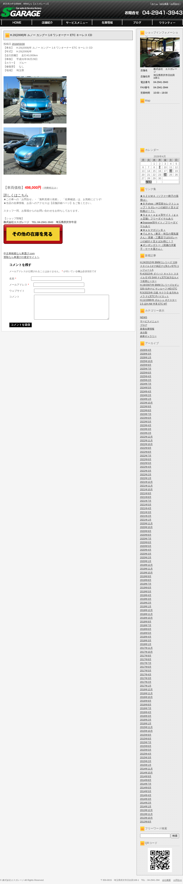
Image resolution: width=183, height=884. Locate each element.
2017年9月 (145, 655)
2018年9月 (145, 621)
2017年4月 (145, 674)
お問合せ (175, 4)
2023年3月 (145, 429)
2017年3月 (145, 678)
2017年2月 (145, 682)
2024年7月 (145, 384)
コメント (14, 296)
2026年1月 (145, 357)
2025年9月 (145, 365)
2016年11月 (146, 693)
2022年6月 (145, 459)
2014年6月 (145, 787)
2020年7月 (145, 538)
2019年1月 (145, 606)
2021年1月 (145, 519)
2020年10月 (146, 527)
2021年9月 (145, 493)
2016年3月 (145, 716)
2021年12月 (146, 482)
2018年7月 (145, 625)
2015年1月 (145, 765)
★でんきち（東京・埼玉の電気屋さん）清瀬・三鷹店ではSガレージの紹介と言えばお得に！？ (159, 237)
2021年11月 (146, 485)
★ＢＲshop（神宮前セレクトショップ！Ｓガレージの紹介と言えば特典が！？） (159, 207)
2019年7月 (145, 584)
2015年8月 (145, 738)
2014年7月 (145, 784)
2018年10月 (146, 618)
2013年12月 (146, 810)
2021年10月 (146, 489)
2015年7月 (145, 742)
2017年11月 (146, 648)
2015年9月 (145, 735)
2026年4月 (145, 350)
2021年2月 (145, 516)
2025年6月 (145, 372)
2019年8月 (145, 580)
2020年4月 (145, 549)
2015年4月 (145, 753)
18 (170, 171)
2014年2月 (145, 802)
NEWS (143, 317)
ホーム (155, 4)
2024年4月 (145, 391)
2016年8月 (145, 704)
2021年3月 (145, 512)
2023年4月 (145, 425)
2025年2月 (145, 380)
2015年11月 (146, 727)
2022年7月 (145, 455)
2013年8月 (145, 821)
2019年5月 (145, 591)
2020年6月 (145, 542)
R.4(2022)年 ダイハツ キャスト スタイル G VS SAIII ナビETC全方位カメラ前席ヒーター (159, 277)
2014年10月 (146, 772)
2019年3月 (145, 599)
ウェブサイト (17, 290)
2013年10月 (146, 818)
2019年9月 (145, 576)
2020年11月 (146, 523)
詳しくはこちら (16, 195)
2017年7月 (145, 663)
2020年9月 (145, 531)
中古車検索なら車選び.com (19, 253)
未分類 (143, 332)
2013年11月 (146, 814)
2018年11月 (146, 614)
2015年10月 (146, 731)
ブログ (143, 325)
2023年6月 (145, 418)
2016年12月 (146, 689)
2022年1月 (145, 478)
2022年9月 (145, 448)
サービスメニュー (149, 321)
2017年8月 (145, 659)
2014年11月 (146, 768)
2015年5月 (145, 749)
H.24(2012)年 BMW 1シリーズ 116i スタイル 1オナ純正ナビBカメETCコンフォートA (159, 266)
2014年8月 (145, 780)
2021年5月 (145, 504)
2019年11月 (146, 568)
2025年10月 (146, 361)
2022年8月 (145, 452)
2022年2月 (145, 474)
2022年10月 (146, 444)
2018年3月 (145, 640)
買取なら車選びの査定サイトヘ (21, 257)
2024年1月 (145, 399)
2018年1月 (145, 644)
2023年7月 (145, 414)
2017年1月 (145, 685)
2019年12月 (146, 565)
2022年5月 (145, 463)
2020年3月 (145, 553)
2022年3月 (145, 470)
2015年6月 (145, 746)
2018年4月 (145, 636)
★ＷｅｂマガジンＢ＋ (153, 230)
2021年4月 (145, 508)
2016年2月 (145, 719)
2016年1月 (145, 723)
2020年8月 (145, 535)
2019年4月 (145, 595)
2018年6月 (145, 629)
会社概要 (164, 4)
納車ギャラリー (148, 336)
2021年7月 (145, 501)
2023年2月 (145, 433)
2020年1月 (145, 561)
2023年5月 (145, 421)
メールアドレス (19, 284)
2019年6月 (145, 587)
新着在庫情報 (147, 328)
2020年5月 (145, 546)
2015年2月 (145, 761)
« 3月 (149, 182)
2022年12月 (146, 436)
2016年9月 (145, 701)
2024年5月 (145, 387)
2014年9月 (145, 776)
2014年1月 (145, 806)
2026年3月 (145, 353)
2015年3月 (145, 757)
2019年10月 (146, 572)
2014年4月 (145, 795)
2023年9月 (145, 406)
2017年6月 (145, 667)
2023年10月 (146, 402)
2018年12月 (146, 610)
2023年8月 (145, 410)
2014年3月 (145, 799)
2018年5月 (145, 633)
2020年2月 (145, 557)
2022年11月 (146, 440)
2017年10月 (146, 652)
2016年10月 (146, 697)
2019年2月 (145, 602)
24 (165, 174)
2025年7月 (145, 368)
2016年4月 (145, 712)
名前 (12, 278)
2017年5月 (145, 670)
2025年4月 (145, 376)
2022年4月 (145, 467)
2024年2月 (145, 395)
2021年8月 (145, 497)
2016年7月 (145, 708)
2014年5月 (145, 791)
